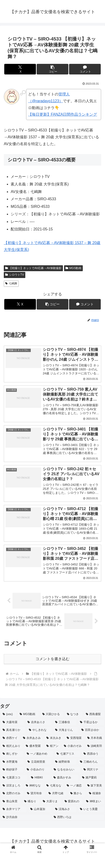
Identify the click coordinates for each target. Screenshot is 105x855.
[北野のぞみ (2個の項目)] (12, 793)
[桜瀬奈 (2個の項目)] (96, 793)
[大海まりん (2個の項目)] (65, 730)
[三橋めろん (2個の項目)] (91, 761)
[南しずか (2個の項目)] (12, 753)
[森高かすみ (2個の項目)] (65, 777)
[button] (52, 69)
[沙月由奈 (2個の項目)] (25, 817)
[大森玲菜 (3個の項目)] (12, 722)
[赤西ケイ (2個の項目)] (10, 738)
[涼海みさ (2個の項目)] (65, 809)
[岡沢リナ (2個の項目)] (93, 769)
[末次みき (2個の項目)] (54, 738)
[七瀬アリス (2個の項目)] (67, 753)
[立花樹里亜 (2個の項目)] (38, 761)
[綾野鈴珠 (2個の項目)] (65, 761)
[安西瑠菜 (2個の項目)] (74, 738)
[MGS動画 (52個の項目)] (28, 714)
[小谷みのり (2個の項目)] (38, 769)
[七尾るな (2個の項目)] (54, 785)
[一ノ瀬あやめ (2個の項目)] (39, 753)
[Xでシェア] (20, 69)
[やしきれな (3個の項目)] (39, 730)
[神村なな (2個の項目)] (33, 785)
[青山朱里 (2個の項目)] (10, 801)
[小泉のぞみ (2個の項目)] (73, 746)
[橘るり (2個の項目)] (31, 801)
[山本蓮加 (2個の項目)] (40, 809)
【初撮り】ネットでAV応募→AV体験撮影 (33, 268)
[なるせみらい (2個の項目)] (66, 769)
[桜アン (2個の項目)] (52, 746)
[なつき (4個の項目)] (74, 714)
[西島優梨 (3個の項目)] (94, 714)
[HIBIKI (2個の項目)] (39, 777)
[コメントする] (85, 69)
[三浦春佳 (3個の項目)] (65, 722)
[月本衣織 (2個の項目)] (95, 738)
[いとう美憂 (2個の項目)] (91, 809)
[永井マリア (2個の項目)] (13, 809)
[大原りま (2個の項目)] (51, 801)
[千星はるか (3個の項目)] (91, 722)
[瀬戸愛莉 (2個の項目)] (92, 777)
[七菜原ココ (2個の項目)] (14, 777)
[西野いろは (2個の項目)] (78, 817)
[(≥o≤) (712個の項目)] (8, 714)
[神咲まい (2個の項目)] (94, 801)
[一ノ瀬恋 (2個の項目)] (74, 785)
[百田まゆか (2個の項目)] (92, 730)
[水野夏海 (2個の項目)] (12, 761)
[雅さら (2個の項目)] (77, 793)
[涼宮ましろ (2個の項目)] (11, 785)
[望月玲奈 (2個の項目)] (35, 793)
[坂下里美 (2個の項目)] (95, 785)
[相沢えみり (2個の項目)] (11, 746)
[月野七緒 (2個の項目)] (56, 793)
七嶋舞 (11, 283)
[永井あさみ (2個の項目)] (32, 738)
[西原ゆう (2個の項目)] (93, 753)
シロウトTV (14, 274)
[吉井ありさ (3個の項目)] (38, 722)
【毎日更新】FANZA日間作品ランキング (62, 114)
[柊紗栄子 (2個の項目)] (12, 769)
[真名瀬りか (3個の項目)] (13, 730)
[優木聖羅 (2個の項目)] (33, 746)
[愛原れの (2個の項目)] (72, 801)
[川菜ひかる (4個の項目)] (52, 714)
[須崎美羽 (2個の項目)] (95, 746)
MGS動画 (73, 268)
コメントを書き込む (52, 659)
